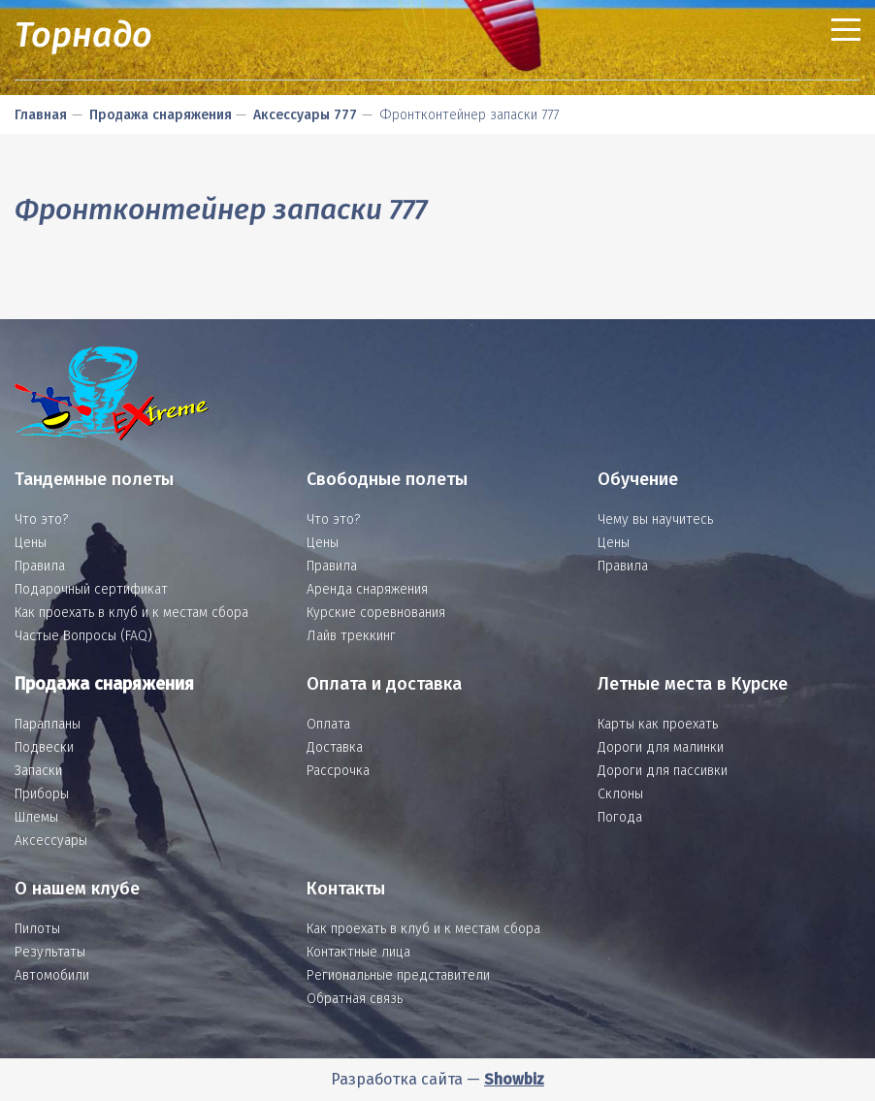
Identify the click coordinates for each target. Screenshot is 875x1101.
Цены (31, 542)
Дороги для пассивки (663, 770)
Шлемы (36, 817)
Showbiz (514, 1079)
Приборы (42, 794)
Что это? (41, 519)
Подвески (44, 747)
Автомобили (52, 975)
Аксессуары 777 (305, 115)
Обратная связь (355, 998)
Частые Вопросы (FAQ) (83, 636)
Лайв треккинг (351, 636)
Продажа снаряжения (160, 115)
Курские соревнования (376, 612)
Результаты (50, 952)
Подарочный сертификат (91, 589)
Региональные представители (398, 975)
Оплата (328, 724)
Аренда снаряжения (367, 589)
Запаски (38, 770)
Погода (620, 817)
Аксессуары (51, 840)
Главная (41, 115)
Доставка (335, 747)
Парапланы (48, 724)
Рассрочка (338, 770)
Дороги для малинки (661, 747)
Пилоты (37, 929)
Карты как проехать (658, 724)
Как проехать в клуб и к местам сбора (131, 612)
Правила (40, 566)
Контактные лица (358, 952)
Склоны (620, 794)
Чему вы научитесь (655, 519)
